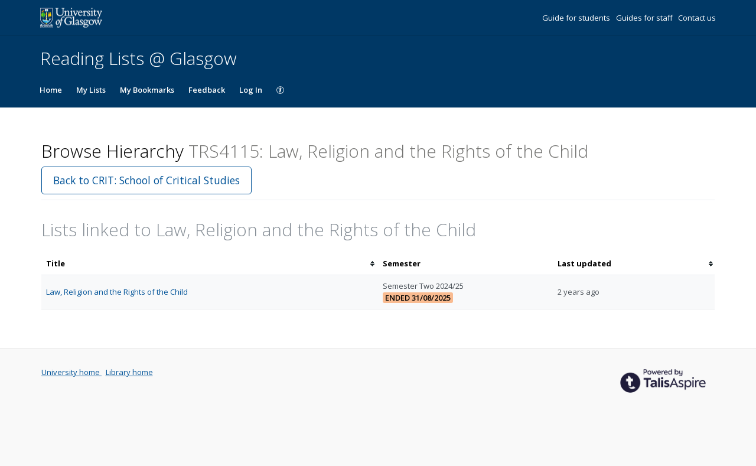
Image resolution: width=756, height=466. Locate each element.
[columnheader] (209, 264)
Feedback (206, 89)
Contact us (697, 17)
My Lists (91, 89)
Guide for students (577, 17)
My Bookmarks (147, 89)
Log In (250, 89)
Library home (129, 372)
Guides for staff (645, 17)
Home (51, 89)
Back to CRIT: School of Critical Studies (146, 180)
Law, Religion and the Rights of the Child (117, 291)
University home (71, 372)
